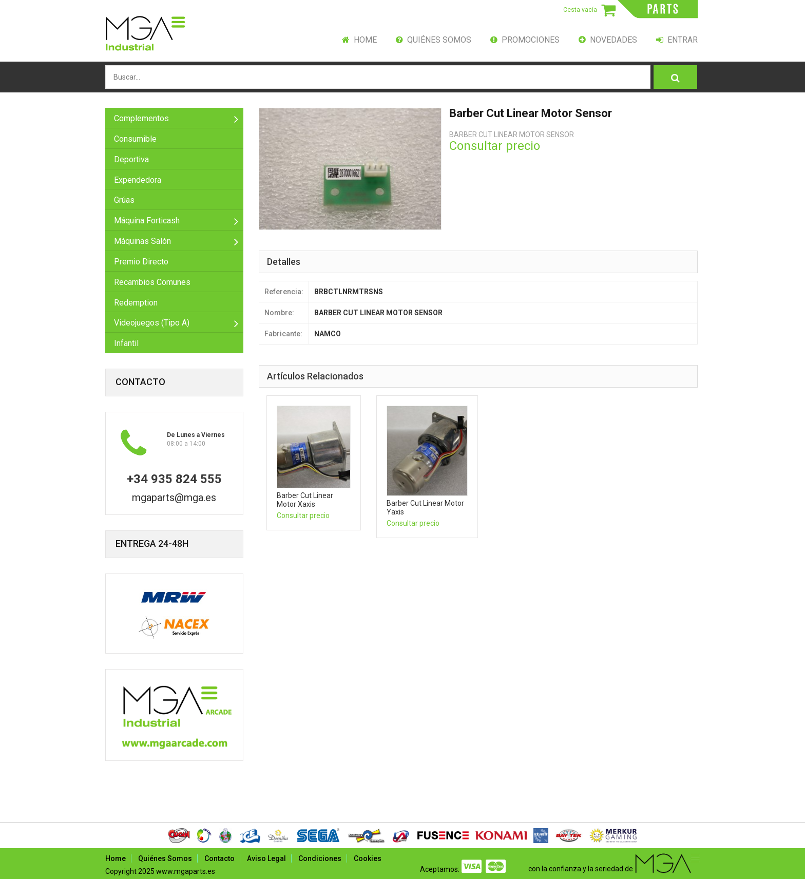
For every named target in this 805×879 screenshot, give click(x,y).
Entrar (677, 40)
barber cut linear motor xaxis (305, 500)
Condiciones (319, 858)
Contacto (219, 858)
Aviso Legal (266, 858)
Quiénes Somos (433, 40)
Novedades (608, 40)
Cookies (367, 858)
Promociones (525, 40)
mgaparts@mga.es (174, 497)
